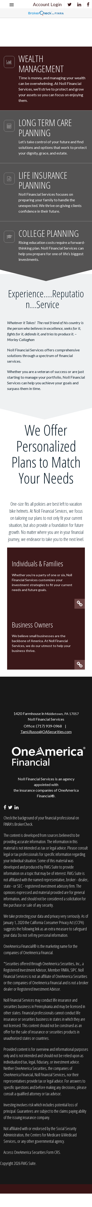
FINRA (65, 970)
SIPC (73, 970)
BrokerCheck (23, 824)
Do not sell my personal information (42, 935)
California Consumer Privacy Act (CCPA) (57, 922)
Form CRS (53, 1152)
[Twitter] (69, 4)
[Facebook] (88, 4)
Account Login (47, 4)
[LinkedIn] (79, 4)
